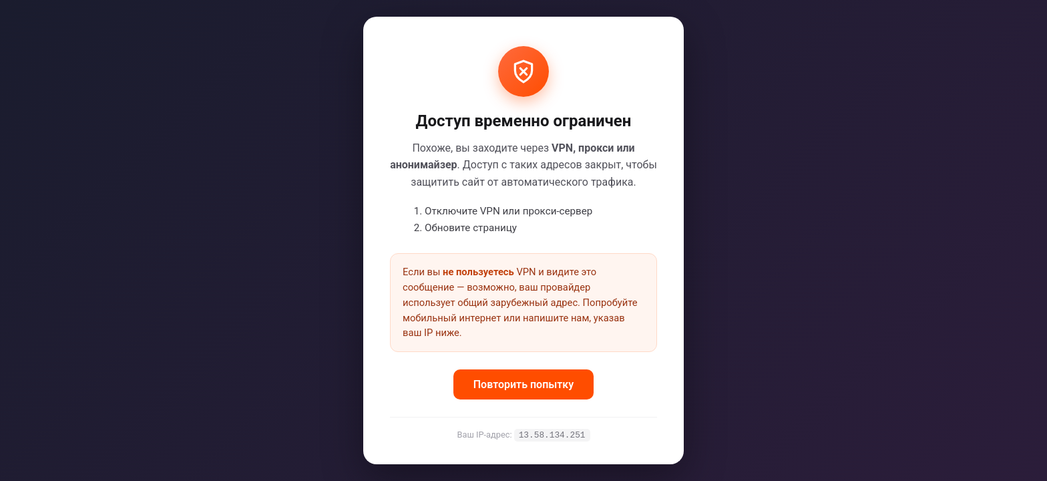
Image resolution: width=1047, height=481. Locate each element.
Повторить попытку (523, 383)
